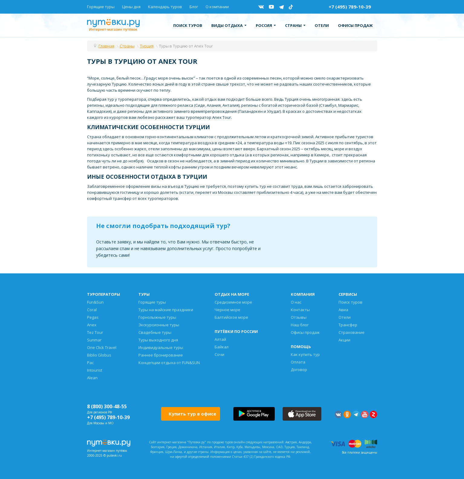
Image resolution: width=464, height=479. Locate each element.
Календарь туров (165, 6)
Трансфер (348, 324)
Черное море (227, 309)
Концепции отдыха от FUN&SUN (169, 362)
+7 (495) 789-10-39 (350, 7)
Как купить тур (305, 354)
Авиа (343, 309)
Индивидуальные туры (160, 347)
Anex (91, 324)
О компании (217, 6)
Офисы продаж (355, 25)
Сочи (219, 354)
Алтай (220, 339)
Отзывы (299, 317)
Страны (295, 25)
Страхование (352, 332)
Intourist (94, 370)
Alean (92, 377)
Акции (344, 340)
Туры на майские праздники (165, 309)
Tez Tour (95, 332)
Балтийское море (231, 317)
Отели (322, 25)
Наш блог (300, 324)
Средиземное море (233, 302)
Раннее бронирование (160, 355)
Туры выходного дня (158, 340)
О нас (296, 302)
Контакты (300, 309)
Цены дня (131, 6)
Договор (299, 369)
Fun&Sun (95, 302)
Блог (194, 6)
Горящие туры (101, 6)
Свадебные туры (154, 332)
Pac (90, 362)
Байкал (222, 347)
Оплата (298, 362)
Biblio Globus (99, 355)
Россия (266, 25)
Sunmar (94, 340)
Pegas (93, 317)
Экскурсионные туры (158, 324)
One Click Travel (101, 347)
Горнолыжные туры (157, 317)
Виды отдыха (229, 25)
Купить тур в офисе (192, 414)
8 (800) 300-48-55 (107, 406)
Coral (92, 309)
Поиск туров (187, 25)
